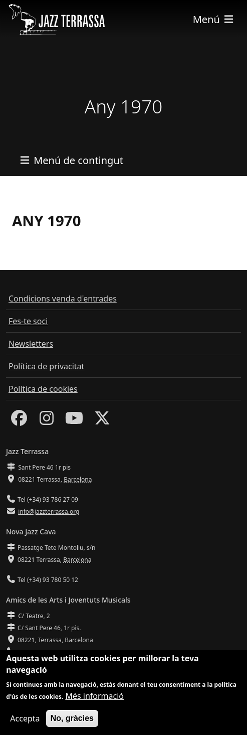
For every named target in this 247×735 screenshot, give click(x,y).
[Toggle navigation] (214, 19)
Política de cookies (43, 388)
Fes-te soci (28, 321)
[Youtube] (74, 420)
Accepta (25, 722)
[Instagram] (47, 420)
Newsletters (31, 343)
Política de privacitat (46, 366)
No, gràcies (72, 722)
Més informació (94, 700)
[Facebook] (19, 420)
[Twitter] (102, 420)
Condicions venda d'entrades (63, 298)
